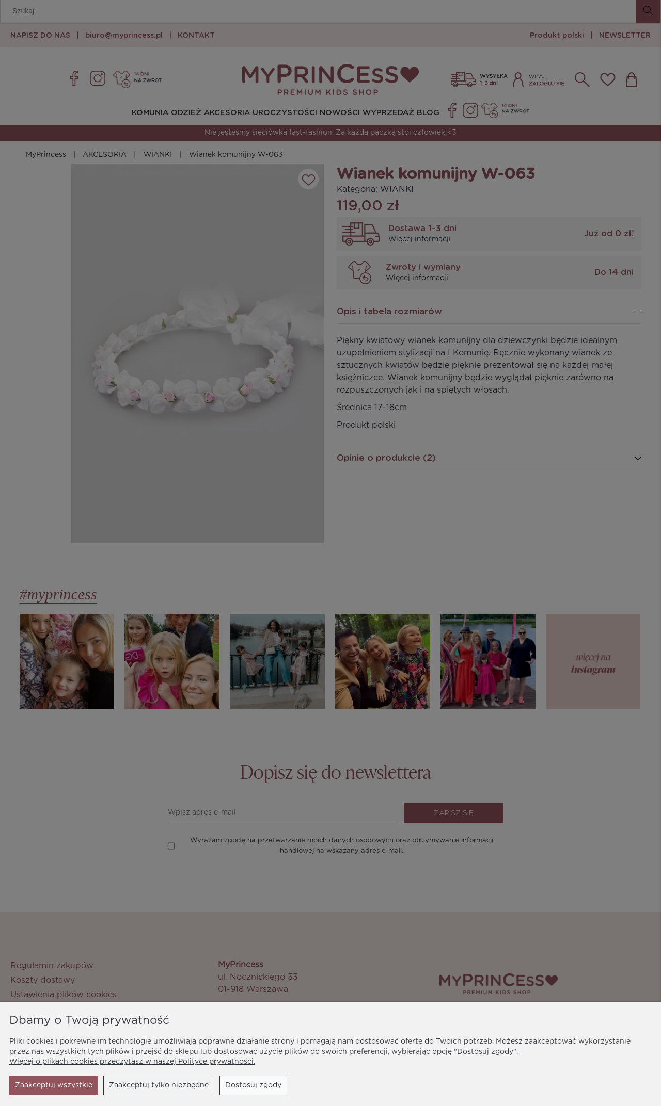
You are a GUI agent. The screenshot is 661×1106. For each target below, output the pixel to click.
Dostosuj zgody (159, 1085)
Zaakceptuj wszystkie (242, 1085)
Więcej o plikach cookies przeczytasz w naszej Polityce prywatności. (132, 1061)
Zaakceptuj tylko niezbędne (65, 1085)
